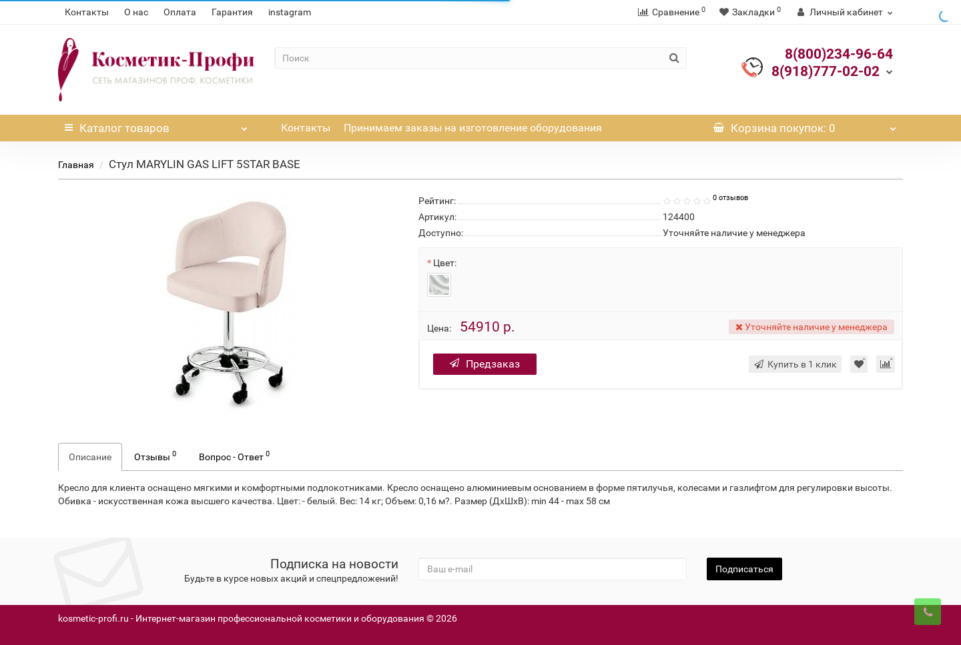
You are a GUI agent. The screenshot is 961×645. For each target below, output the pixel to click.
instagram (289, 12)
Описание (90, 457)
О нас (136, 12)
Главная (76, 164)
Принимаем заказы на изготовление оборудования (473, 127)
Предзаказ (485, 364)
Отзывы (155, 456)
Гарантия (232, 12)
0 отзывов (730, 197)
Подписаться (744, 569)
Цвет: (444, 262)
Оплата (180, 12)
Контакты (87, 12)
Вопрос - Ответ (234, 456)
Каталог (156, 125)
